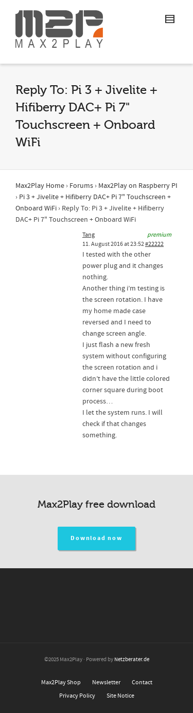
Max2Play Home (39, 185)
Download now (96, 538)
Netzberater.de (131, 659)
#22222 (154, 244)
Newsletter (106, 682)
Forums (81, 185)
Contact (142, 682)
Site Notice (120, 696)
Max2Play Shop (61, 682)
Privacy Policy (77, 696)
